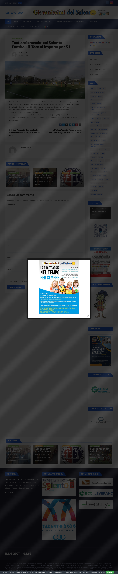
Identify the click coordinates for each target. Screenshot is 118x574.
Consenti (109, 572)
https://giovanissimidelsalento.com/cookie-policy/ (75, 572)
